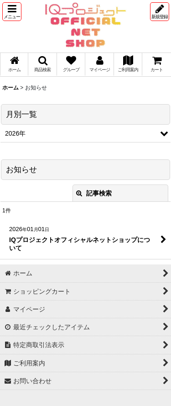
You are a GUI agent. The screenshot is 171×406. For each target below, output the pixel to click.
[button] (11, 11)
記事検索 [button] (94, 193)
